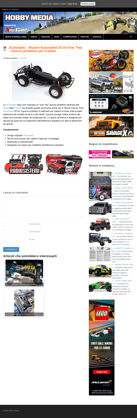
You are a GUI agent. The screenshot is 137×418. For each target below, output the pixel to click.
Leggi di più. (72, 4)
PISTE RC (85, 37)
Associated (8, 111)
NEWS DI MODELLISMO (15, 37)
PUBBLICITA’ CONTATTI (10, 10)
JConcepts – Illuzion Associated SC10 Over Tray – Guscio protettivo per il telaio (45, 49)
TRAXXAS (45, 37)
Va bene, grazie (88, 4)
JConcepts (23, 58)
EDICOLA (97, 37)
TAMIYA (33, 37)
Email (34, 232)
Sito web (32, 239)
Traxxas (18, 108)
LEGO (56, 37)
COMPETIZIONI (70, 37)
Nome (34, 224)
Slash (6, 108)
